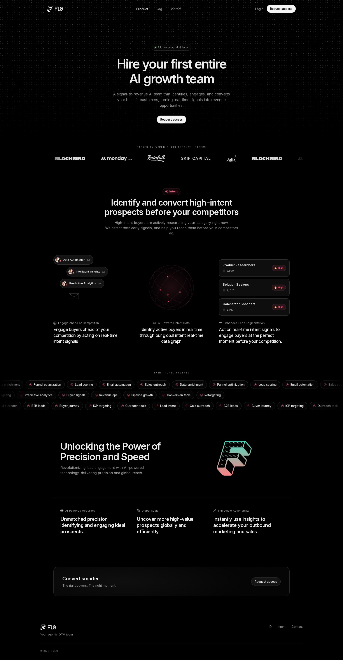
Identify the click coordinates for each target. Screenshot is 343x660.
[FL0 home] (55, 9)
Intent (281, 626)
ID (270, 626)
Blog (159, 9)
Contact (176, 9)
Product (142, 9)
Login (259, 9)
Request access (281, 9)
